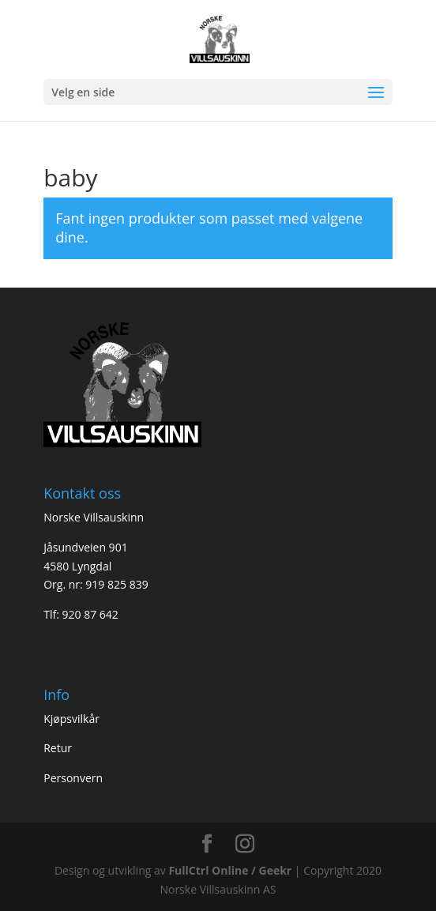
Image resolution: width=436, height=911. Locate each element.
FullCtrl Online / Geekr (231, 870)
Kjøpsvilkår (71, 718)
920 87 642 (90, 614)
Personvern (73, 777)
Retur (57, 747)
